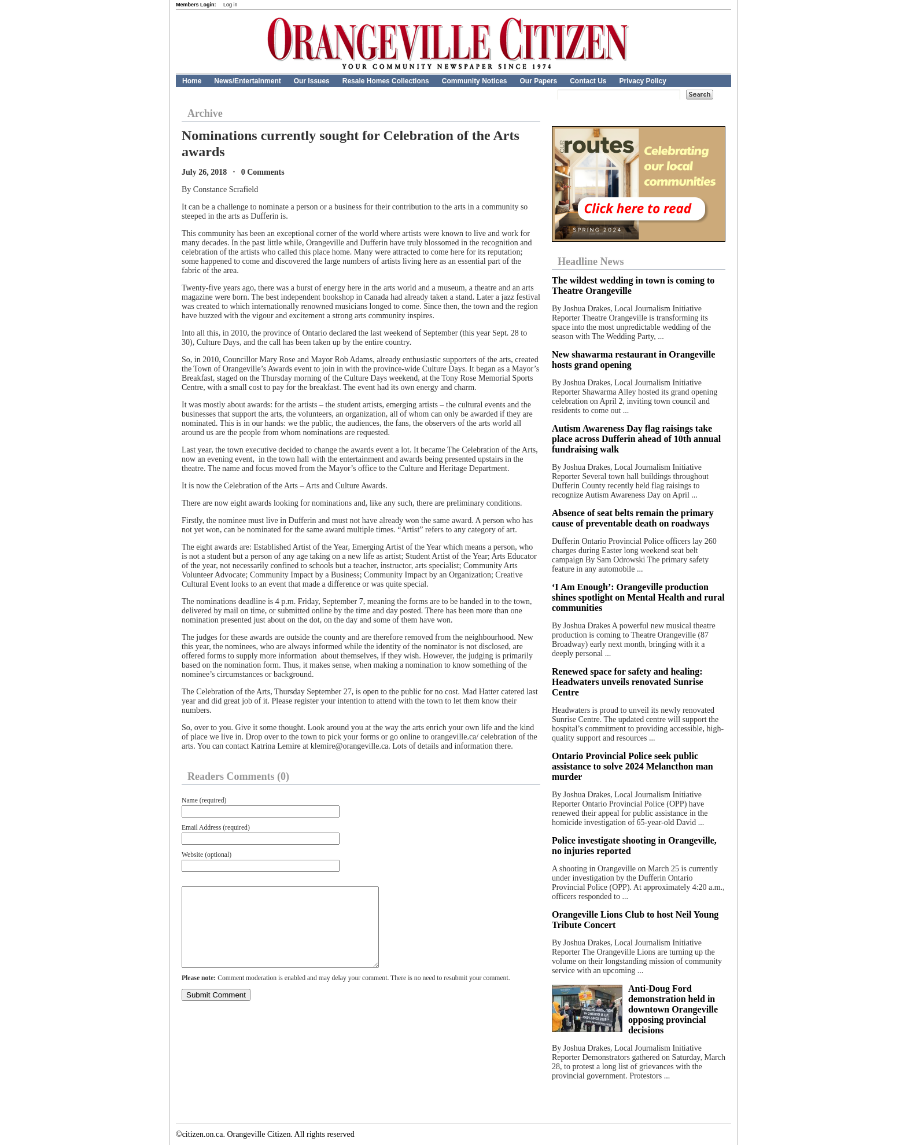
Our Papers (538, 81)
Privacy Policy (643, 81)
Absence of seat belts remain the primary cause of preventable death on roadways (633, 518)
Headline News (591, 261)
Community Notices (474, 81)
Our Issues (312, 81)
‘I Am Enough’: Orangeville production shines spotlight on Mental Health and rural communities (638, 597)
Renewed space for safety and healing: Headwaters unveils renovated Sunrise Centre (627, 682)
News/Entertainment (247, 81)
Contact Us (588, 81)
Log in (230, 5)
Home (191, 81)
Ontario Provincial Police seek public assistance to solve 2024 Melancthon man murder (632, 766)
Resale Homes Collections (385, 81)
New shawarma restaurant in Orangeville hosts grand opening (633, 359)
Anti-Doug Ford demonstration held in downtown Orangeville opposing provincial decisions (673, 1009)
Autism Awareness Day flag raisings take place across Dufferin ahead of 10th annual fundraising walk (636, 439)
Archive (205, 113)
